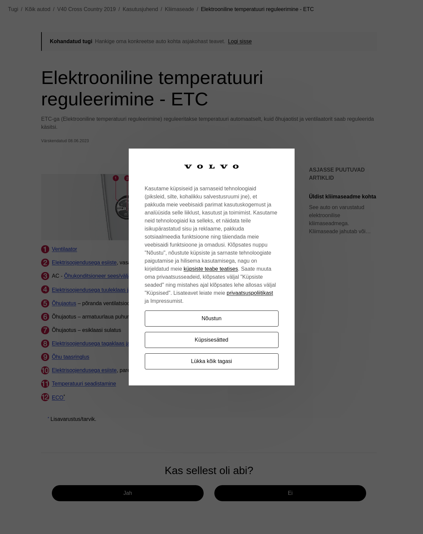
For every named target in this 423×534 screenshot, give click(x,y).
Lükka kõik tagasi (211, 361)
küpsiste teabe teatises (211, 269)
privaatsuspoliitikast (250, 293)
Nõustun (212, 318)
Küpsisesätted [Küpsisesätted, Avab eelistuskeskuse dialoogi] (211, 340)
